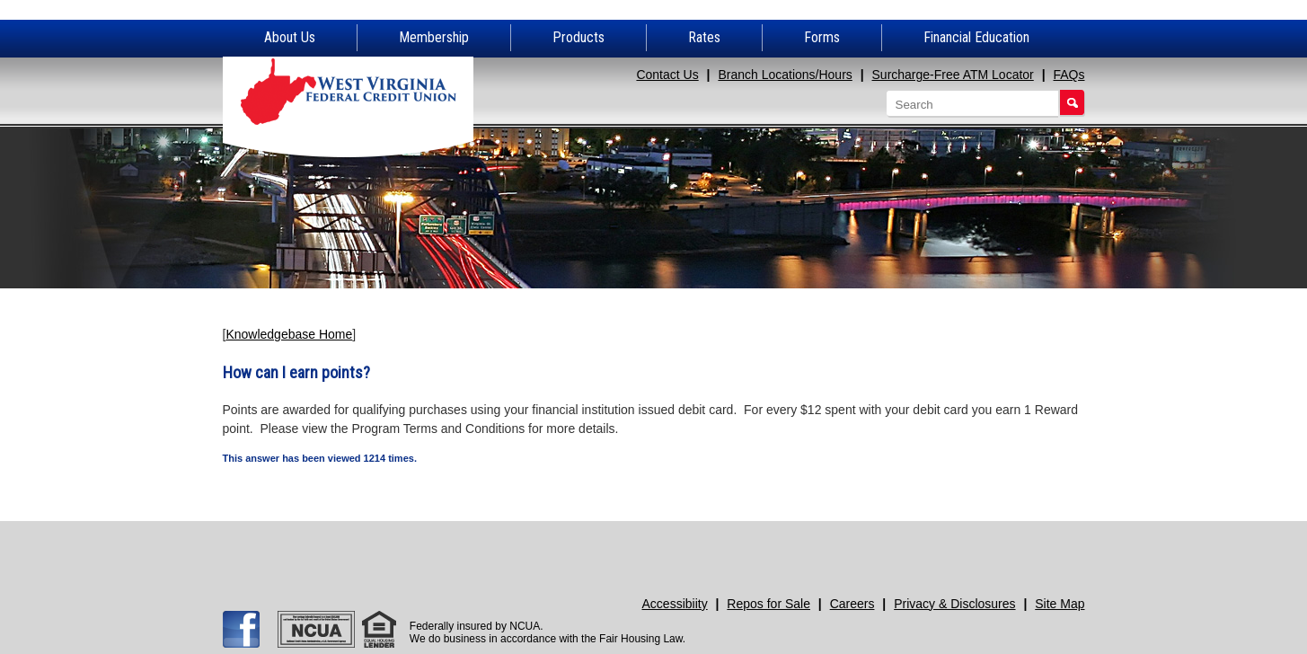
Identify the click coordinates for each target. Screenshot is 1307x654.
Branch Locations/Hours (785, 74)
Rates (704, 37)
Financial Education (976, 37)
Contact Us (667, 74)
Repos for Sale (768, 604)
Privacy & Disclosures (954, 604)
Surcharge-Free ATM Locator (953, 74)
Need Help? (761, 548)
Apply (332, 548)
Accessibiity (675, 604)
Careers (852, 604)
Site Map (1059, 604)
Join (546, 548)
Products (578, 37)
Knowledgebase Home (288, 334)
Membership (434, 37)
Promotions (976, 548)
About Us (289, 37)
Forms (822, 37)
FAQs (1068, 74)
